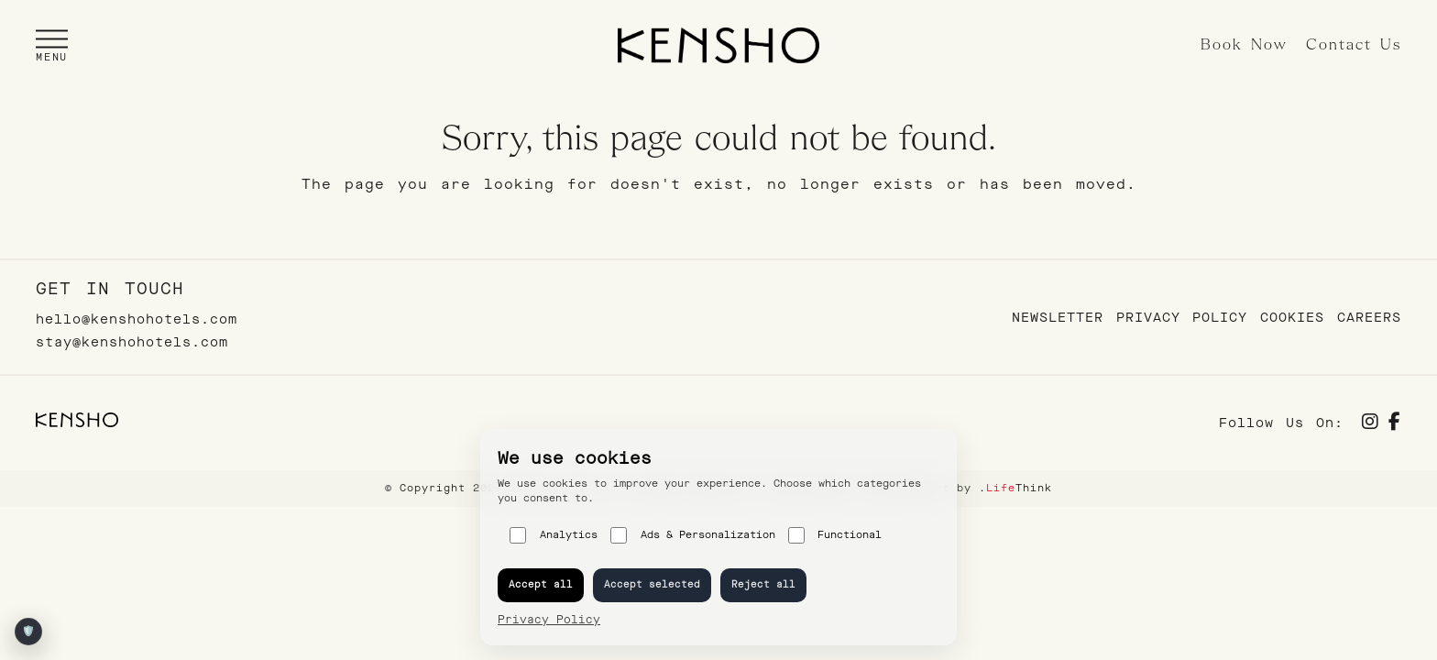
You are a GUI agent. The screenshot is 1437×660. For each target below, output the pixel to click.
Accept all (541, 584)
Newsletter (1057, 317)
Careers (1369, 317)
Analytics (554, 535)
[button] (52, 45)
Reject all (763, 584)
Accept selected (652, 584)
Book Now (1244, 45)
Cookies (1292, 317)
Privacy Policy (1181, 317)
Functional (835, 535)
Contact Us (1353, 45)
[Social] (1370, 424)
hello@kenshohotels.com (136, 319)
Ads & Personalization (692, 535)
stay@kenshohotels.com (132, 342)
